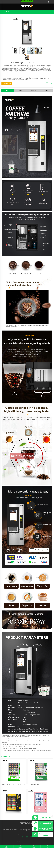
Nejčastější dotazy (27, 829)
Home (3, 829)
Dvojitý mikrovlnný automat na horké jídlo (13, 815)
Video (27, 830)
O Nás (11, 829)
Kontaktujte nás (7, 83)
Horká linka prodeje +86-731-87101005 (21, 834)
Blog (38, 841)
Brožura (51, 83)
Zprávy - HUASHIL (18, 829)
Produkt (7, 829)
